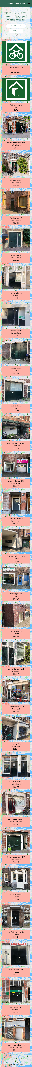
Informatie (16, 31)
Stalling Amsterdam (16, 3)
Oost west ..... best (16, 26)
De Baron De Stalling (18, 1064)
